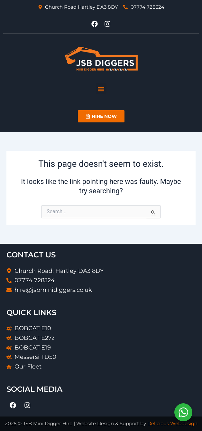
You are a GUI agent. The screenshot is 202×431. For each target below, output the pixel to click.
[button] (101, 88)
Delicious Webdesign (172, 423)
